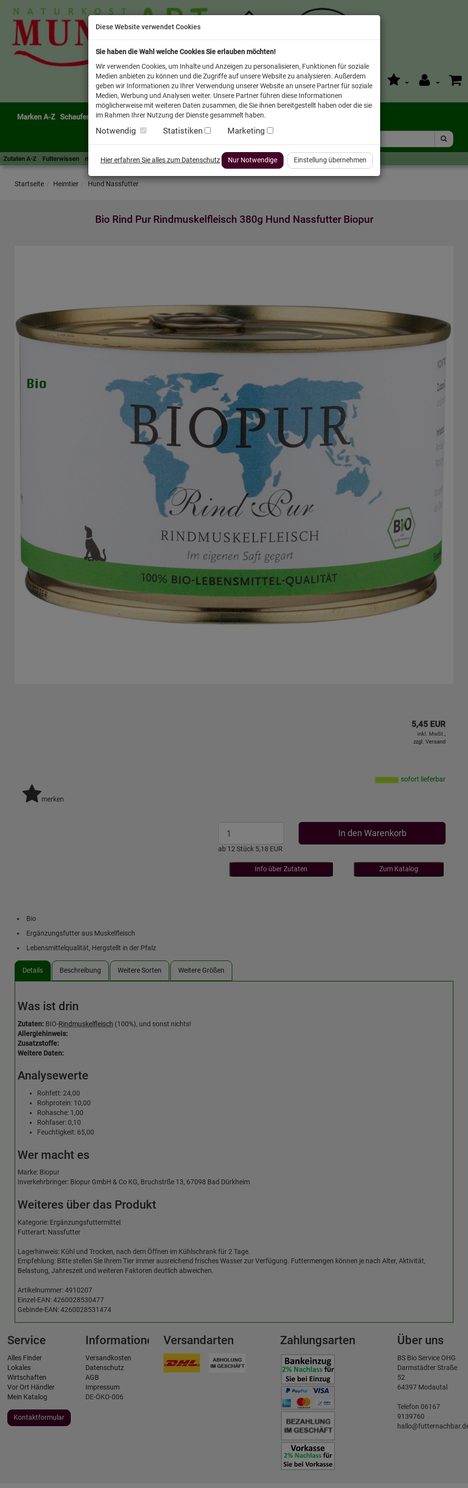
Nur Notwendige (252, 160)
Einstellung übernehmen (330, 160)
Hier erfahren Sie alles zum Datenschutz (160, 160)
